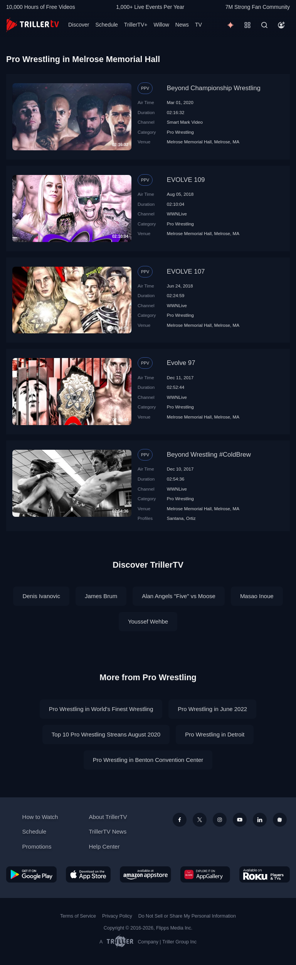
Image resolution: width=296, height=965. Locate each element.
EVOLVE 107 (186, 271)
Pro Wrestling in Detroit (214, 734)
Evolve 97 (181, 362)
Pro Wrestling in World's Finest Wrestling (101, 709)
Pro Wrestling (180, 131)
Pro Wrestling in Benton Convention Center (148, 760)
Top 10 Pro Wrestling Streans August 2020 (106, 734)
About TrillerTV (108, 817)
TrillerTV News (107, 831)
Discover (78, 25)
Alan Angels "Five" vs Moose (178, 596)
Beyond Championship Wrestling (214, 88)
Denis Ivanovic (41, 596)
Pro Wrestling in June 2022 (212, 709)
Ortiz (191, 518)
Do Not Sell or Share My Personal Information (187, 916)
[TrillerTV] (32, 24)
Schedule (106, 25)
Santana (175, 518)
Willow (161, 25)
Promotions (37, 846)
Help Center (104, 846)
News (182, 25)
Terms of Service (78, 916)
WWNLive (177, 213)
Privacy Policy (117, 916)
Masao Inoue (257, 596)
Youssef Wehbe (148, 621)
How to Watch (40, 817)
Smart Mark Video (185, 121)
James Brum (101, 596)
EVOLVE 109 (186, 179)
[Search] (264, 25)
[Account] (281, 25)
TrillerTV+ (136, 25)
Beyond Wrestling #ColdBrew (209, 454)
